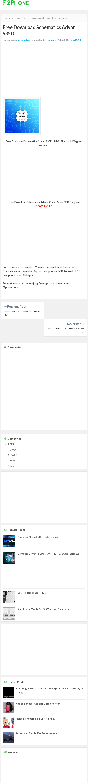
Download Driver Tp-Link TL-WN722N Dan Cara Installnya (48, 536)
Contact (57, 779)
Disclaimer (67, 779)
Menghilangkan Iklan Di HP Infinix (35, 701)
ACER (11, 426)
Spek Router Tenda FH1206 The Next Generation (43, 592)
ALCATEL (13, 437)
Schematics (23, 39)
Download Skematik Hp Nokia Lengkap (38, 519)
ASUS (11, 448)
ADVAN (12, 432)
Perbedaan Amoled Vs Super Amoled (36, 715)
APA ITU (12, 443)
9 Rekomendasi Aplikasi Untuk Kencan (37, 686)
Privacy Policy (79, 779)
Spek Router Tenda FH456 (32, 575)
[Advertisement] (44, 69)
